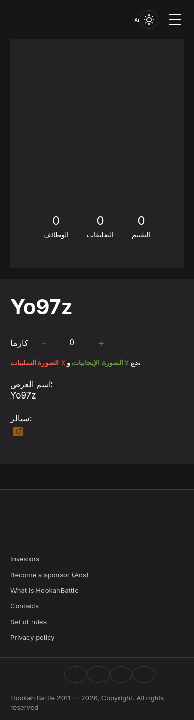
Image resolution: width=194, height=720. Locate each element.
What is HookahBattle (44, 590)
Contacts (24, 606)
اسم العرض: (31, 384)
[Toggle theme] (149, 19)
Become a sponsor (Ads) (49, 575)
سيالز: (21, 418)
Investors (24, 559)
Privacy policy (32, 637)
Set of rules (28, 622)
